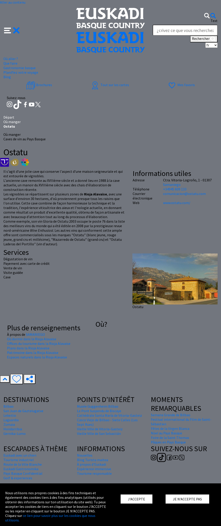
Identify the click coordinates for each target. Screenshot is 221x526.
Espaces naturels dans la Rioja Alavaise (37, 357)
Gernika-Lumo (14, 433)
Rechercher (204, 39)
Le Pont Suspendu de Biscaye (99, 411)
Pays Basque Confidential (22, 473)
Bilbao (8, 406)
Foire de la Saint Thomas (170, 437)
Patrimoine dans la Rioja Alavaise (32, 352)
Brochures (39, 85)
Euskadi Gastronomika (20, 469)
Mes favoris (181, 85)
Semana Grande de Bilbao (170, 415)
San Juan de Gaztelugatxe (23, 411)
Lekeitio (9, 415)
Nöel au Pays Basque (166, 433)
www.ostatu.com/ (176, 202)
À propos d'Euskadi (91, 464)
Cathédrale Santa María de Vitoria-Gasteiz (109, 415)
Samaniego (172, 184)
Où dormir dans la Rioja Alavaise (31, 339)
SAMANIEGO (35, 334)
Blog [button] (7, 77)
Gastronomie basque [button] (19, 68)
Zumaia (9, 424)
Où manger (12, 121)
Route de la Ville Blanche (22, 464)
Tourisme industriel (18, 460)
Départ (8, 117)
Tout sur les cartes (109, 85)
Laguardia (11, 420)
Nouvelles (84, 455)
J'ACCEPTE (136, 499)
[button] (11, 30)
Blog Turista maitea (92, 460)
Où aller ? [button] (10, 58)
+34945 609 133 (174, 189)
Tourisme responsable (94, 473)
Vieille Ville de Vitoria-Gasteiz (100, 429)
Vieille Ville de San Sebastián (99, 433)
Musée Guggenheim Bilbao (97, 406)
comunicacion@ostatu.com (184, 193)
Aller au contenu (12, 2)
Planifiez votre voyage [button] (20, 72)
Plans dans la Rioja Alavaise (28, 348)
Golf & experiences (17, 478)
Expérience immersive (94, 469)
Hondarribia (12, 429)
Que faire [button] (10, 63)
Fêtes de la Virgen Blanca (170, 428)
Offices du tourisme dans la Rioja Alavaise (38, 343)
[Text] (185, 30)
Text (214, 20)
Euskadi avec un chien (19, 455)
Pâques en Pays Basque (168, 442)
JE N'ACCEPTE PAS (187, 499)
